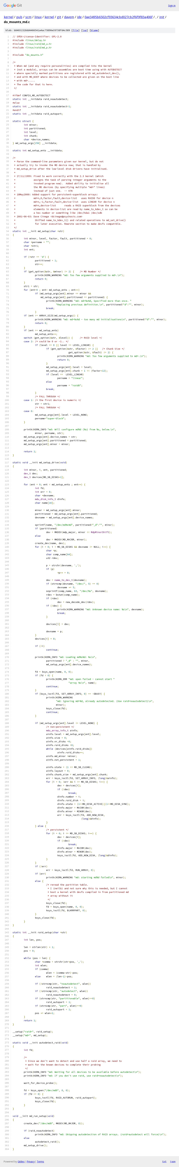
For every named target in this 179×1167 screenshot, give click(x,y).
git (59, 17)
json (173, 1161)
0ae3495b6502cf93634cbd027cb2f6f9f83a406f (119, 17)
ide (79, 17)
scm (28, 17)
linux (38, 17)
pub (19, 17)
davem (69, 17)
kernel (8, 17)
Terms (40, 1161)
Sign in (172, 5)
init (161, 17)
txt (164, 1161)
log (85, 30)
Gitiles (21, 1161)
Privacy (31, 1161)
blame (94, 30)
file (75, 30)
